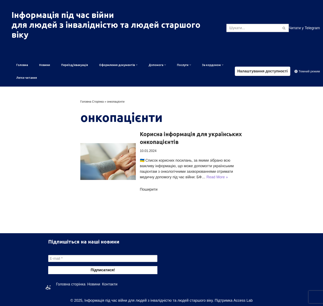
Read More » (217, 177)
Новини (44, 65)
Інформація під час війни (63, 15)
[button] (136, 65)
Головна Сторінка (92, 101)
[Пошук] (253, 28)
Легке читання (26, 77)
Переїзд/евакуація (74, 65)
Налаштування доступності (262, 71)
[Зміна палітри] (307, 71)
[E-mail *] (102, 258)
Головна (22, 65)
